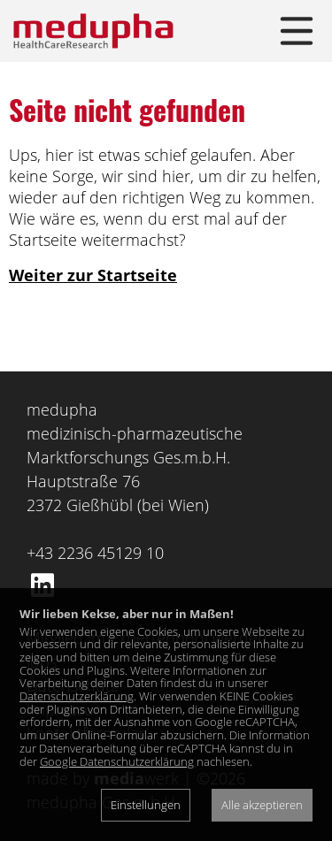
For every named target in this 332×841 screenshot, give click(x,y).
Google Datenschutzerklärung (117, 761)
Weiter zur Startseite (93, 275)
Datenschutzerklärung (76, 696)
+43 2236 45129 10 (95, 552)
